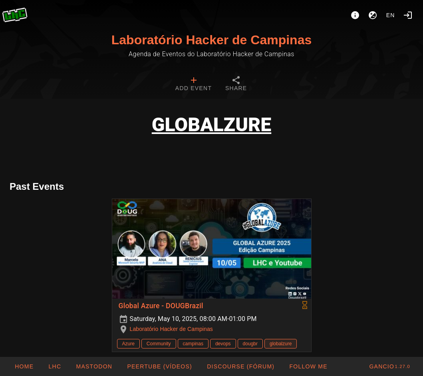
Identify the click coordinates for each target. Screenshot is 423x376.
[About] (355, 15)
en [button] (390, 15)
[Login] (408, 15)
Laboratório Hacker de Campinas (211, 40)
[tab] (193, 84)
